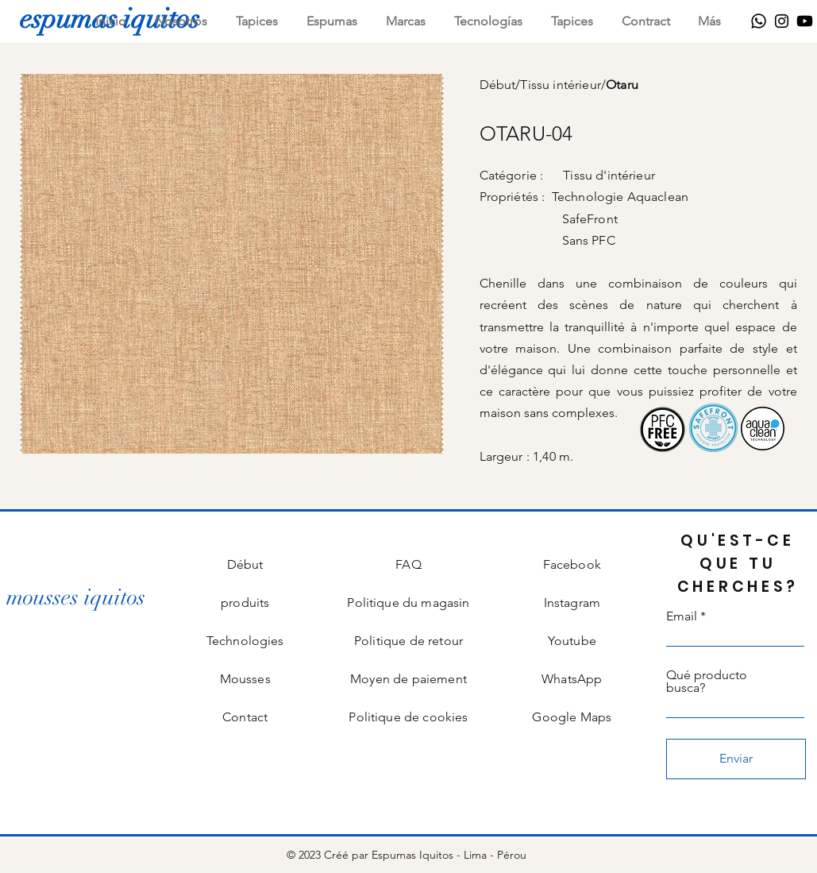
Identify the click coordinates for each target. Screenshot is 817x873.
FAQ (408, 564)
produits (245, 602)
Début (498, 84)
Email (681, 616)
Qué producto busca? (706, 681)
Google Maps (571, 716)
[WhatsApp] (759, 21)
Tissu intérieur (560, 84)
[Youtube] (805, 21)
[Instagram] (782, 21)
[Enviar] (736, 759)
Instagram (572, 602)
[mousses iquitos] (76, 597)
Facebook (572, 564)
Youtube (572, 640)
